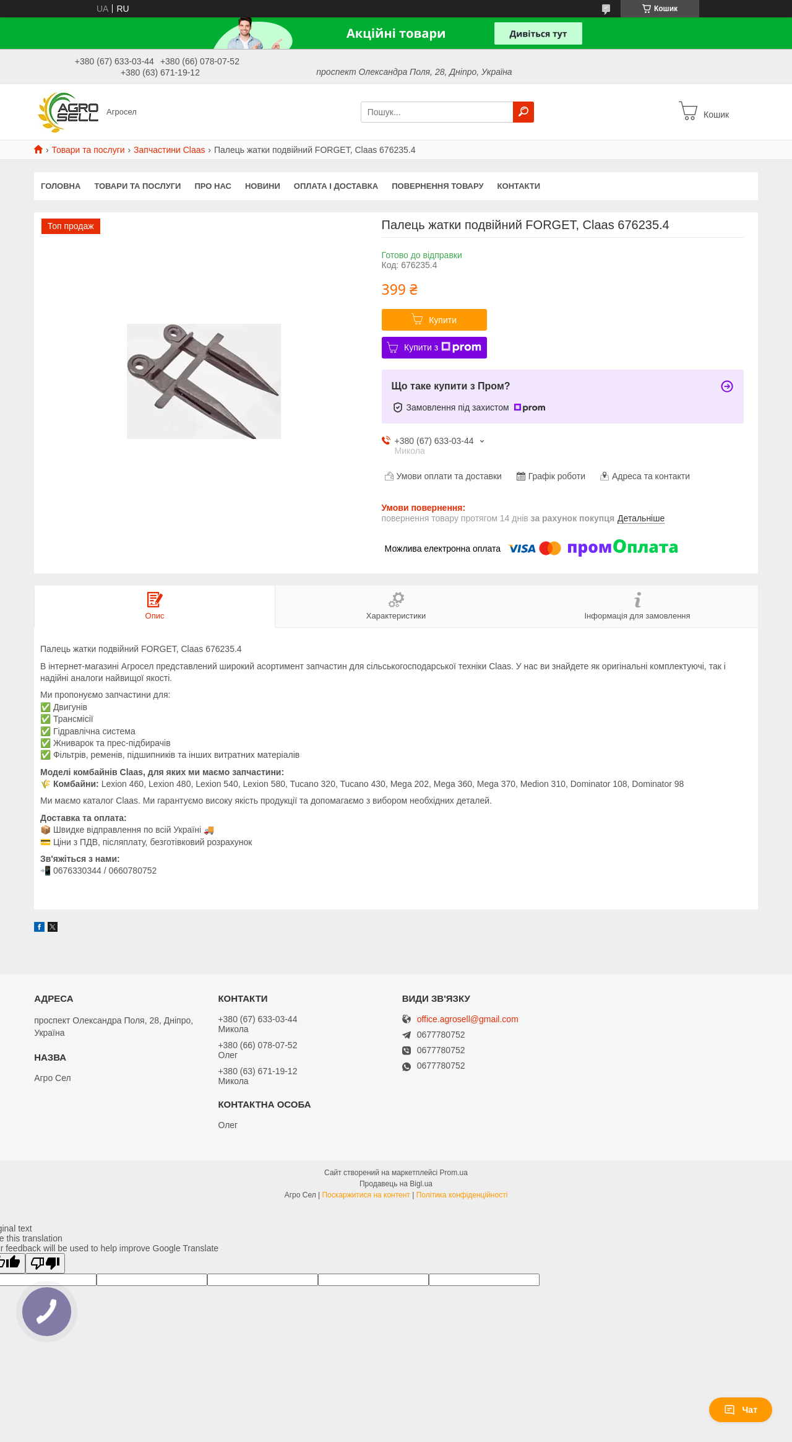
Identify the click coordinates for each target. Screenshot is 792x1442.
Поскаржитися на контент (366, 1195)
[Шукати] (523, 112)
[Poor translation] (45, 1263)
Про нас (212, 186)
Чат (740, 1409)
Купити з (442, 347)
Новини (262, 186)
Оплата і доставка (336, 186)
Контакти (519, 186)
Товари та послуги (87, 150)
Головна (60, 186)
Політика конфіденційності (462, 1195)
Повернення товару (437, 186)
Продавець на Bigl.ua (396, 1183)
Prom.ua (454, 1172)
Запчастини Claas (169, 150)
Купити (443, 320)
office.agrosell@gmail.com (468, 1019)
